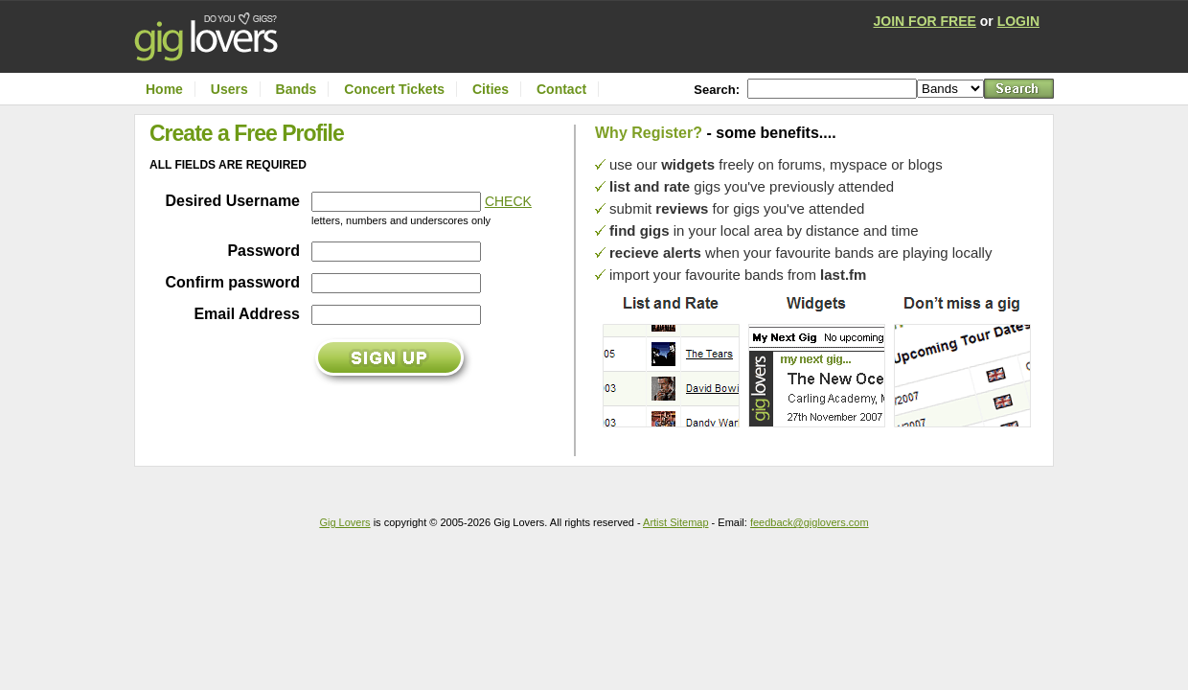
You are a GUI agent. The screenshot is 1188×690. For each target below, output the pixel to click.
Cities (490, 89)
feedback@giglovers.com (809, 522)
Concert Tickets (394, 89)
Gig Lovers (344, 522)
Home (164, 89)
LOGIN (1018, 21)
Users (229, 89)
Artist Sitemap (675, 522)
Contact (561, 89)
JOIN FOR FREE (925, 21)
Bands (296, 89)
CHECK (508, 201)
